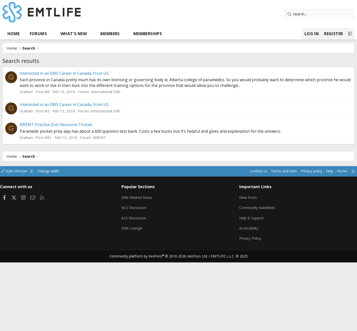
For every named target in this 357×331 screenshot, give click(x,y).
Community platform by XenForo (161, 325)
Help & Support (245, 289)
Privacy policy (286, 245)
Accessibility (242, 298)
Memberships (166, 33)
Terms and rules (257, 245)
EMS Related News (145, 269)
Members (128, 33)
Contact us (230, 245)
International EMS (124, 165)
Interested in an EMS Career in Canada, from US (82, 147)
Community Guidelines (251, 279)
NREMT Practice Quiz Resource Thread (74, 199)
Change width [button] (73, 245)
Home (32, 33)
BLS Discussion (142, 279)
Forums (56, 33)
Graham (45, 165)
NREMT (117, 211)
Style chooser (37, 245)
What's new (92, 33)
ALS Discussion (141, 289)
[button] (70, 33)
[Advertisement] (178, 104)
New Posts (241, 269)
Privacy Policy (244, 308)
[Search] (301, 14)
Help (306, 245)
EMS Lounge (139, 298)
